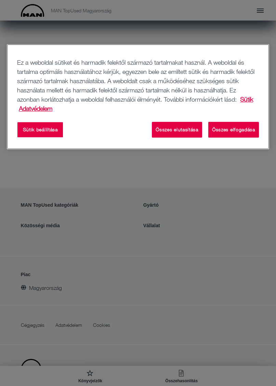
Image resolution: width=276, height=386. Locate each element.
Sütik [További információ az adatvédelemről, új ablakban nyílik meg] (246, 99)
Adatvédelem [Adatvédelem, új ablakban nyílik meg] (35, 108)
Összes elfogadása (233, 129)
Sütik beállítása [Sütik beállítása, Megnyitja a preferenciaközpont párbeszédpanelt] (40, 129)
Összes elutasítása (177, 129)
